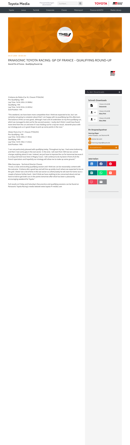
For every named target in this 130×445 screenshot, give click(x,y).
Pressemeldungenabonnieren (47, 4)
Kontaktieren (104, 147)
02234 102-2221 (95, 139)
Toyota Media (19, 3)
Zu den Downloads (104, 92)
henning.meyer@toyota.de (99, 142)
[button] (92, 164)
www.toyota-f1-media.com (51, 186)
